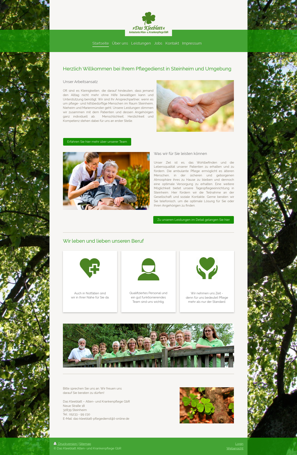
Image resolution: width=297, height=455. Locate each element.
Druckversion (66, 444)
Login (239, 444)
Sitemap (85, 444)
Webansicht (234, 448)
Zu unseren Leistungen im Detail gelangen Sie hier (193, 220)
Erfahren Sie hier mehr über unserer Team (97, 142)
